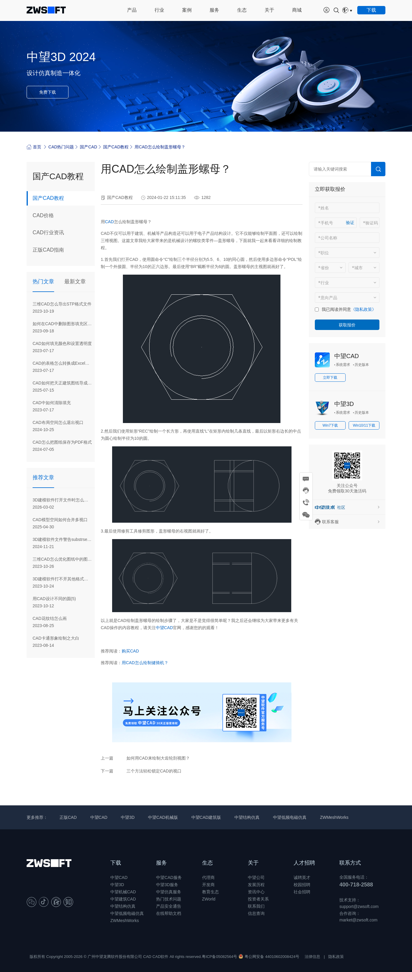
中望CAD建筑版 (206, 817)
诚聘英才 (302, 877)
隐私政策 (336, 956)
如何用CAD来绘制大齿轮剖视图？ (158, 758)
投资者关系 (258, 899)
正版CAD (68, 817)
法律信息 (312, 956)
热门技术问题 (168, 899)
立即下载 (330, 377)
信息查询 (256, 913)
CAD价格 (44, 216)
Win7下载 (330, 425)
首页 (34, 147)
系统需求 (343, 365)
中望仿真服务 (168, 891)
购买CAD (130, 651)
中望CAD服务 (169, 877)
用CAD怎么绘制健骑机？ (145, 662)
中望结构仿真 (247, 817)
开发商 (208, 884)
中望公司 (256, 877)
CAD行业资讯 (49, 233)
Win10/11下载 (364, 425)
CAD (109, 221)
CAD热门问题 (61, 146)
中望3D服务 (167, 884)
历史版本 (362, 365)
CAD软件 (160, 956)
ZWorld (209, 899)
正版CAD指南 (49, 250)
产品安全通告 (168, 906)
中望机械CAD (123, 891)
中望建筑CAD (123, 899)
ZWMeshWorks (334, 817)
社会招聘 (302, 891)
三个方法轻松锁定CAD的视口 (153, 771)
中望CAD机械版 (163, 817)
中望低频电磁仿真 (289, 817)
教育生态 (210, 891)
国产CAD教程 (116, 146)
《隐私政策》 (363, 309)
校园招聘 (302, 884)
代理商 (208, 877)
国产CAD (88, 146)
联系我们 (256, 906)
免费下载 (47, 92)
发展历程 (256, 884)
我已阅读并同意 (336, 309)
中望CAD (164, 627)
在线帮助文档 (168, 913)
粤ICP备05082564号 (219, 956)
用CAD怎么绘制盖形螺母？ (160, 146)
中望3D (344, 404)
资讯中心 (256, 891)
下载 (115, 863)
